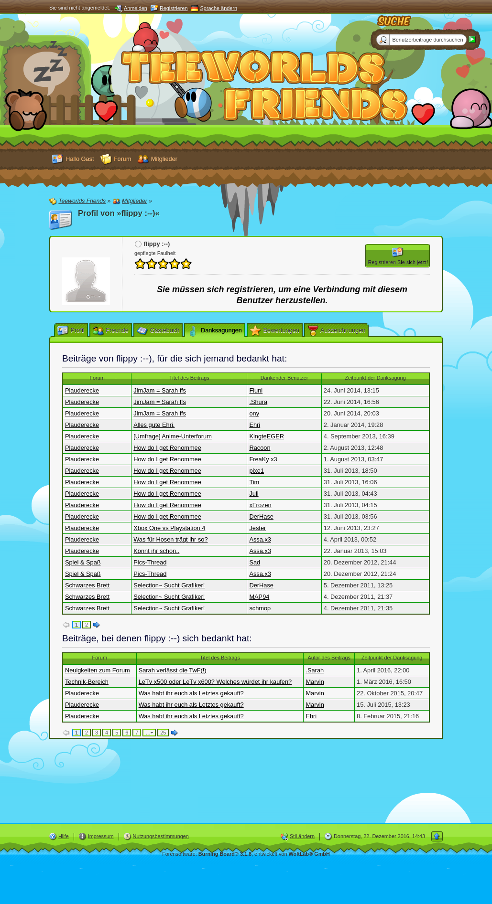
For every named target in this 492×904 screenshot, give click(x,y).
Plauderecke (82, 390)
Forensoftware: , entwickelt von (246, 854)
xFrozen (260, 505)
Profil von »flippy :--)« (119, 213)
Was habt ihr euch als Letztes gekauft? (191, 693)
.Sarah (315, 670)
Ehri (254, 424)
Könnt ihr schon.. (156, 550)
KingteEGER (266, 436)
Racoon (259, 447)
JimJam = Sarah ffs (159, 390)
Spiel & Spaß (83, 562)
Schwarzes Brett (87, 585)
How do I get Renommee (167, 447)
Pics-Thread (149, 562)
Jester (257, 528)
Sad (254, 562)
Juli (253, 493)
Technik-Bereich (87, 681)
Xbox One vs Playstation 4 (169, 528)
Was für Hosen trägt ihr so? (170, 539)
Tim (254, 482)
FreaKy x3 (263, 459)
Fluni (255, 390)
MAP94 (259, 596)
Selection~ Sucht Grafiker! (169, 585)
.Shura (258, 401)
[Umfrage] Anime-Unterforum (172, 436)
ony (254, 413)
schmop (260, 608)
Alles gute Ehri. (154, 424)
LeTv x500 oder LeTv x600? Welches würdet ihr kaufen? (215, 681)
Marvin (315, 681)
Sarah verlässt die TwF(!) (173, 670)
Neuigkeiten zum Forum (97, 670)
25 (163, 732)
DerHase (261, 516)
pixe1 (256, 470)
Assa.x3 (260, 539)
